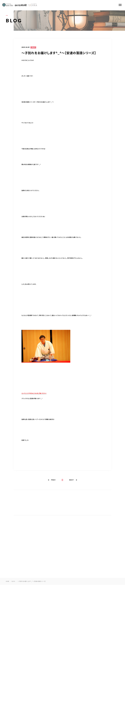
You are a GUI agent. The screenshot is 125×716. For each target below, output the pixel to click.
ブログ (33, 47)
